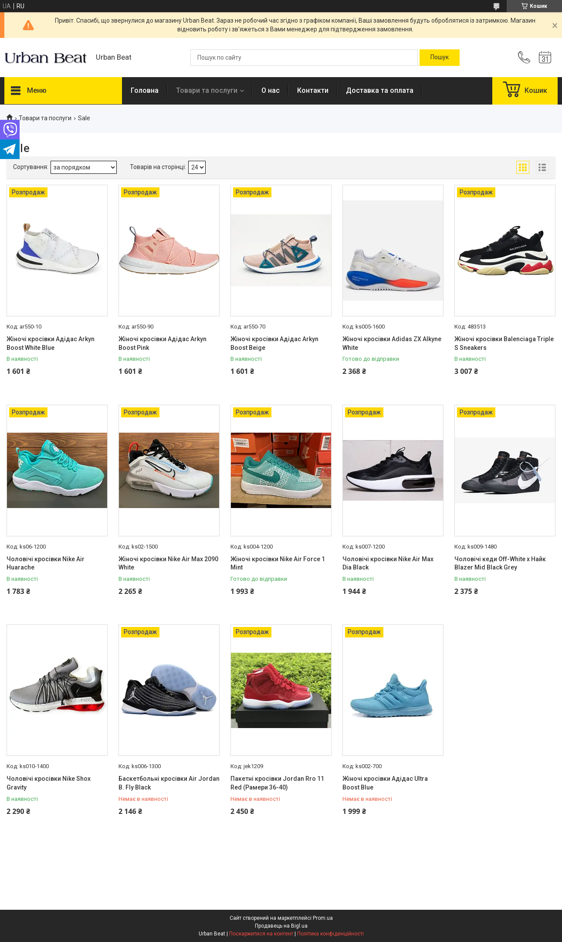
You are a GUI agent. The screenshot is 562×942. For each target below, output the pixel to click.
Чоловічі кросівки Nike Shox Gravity (49, 783)
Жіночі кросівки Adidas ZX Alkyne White (391, 343)
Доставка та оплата (379, 90)
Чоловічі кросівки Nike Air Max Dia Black (387, 563)
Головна (145, 90)
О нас (270, 90)
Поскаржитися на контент (261, 934)
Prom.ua (323, 918)
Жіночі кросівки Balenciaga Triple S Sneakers (504, 343)
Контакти (312, 90)
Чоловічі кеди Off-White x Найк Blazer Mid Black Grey (500, 563)
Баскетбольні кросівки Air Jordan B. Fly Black (169, 783)
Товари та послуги (206, 90)
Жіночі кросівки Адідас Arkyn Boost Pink (162, 343)
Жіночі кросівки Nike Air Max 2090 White (168, 563)
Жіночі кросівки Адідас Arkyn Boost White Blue (51, 343)
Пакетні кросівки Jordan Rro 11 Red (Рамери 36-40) (277, 783)
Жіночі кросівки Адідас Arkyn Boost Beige (274, 343)
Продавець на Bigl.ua (281, 926)
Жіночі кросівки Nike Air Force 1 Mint (277, 563)
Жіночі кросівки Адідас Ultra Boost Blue (385, 783)
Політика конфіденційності (330, 934)
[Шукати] (440, 57)
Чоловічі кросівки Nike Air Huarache (46, 563)
